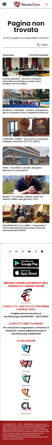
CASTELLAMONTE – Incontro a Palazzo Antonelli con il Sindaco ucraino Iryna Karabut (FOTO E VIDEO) (22, 81)
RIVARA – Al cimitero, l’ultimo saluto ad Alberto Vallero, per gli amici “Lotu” (23, 198)
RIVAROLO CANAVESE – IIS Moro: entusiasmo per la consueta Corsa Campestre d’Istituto (25, 111)
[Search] (42, 45)
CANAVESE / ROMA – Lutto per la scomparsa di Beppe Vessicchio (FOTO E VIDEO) (25, 140)
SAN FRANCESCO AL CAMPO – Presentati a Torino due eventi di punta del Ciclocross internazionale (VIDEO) (24, 228)
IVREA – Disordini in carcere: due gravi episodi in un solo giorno (22, 169)
